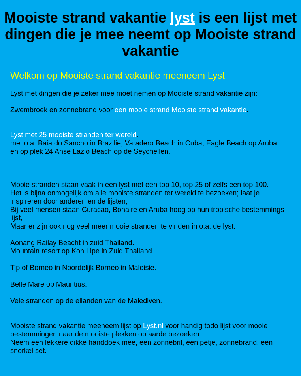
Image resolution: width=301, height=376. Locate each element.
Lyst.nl (153, 326)
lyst (182, 17)
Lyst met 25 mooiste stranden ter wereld (73, 135)
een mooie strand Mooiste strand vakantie (180, 110)
